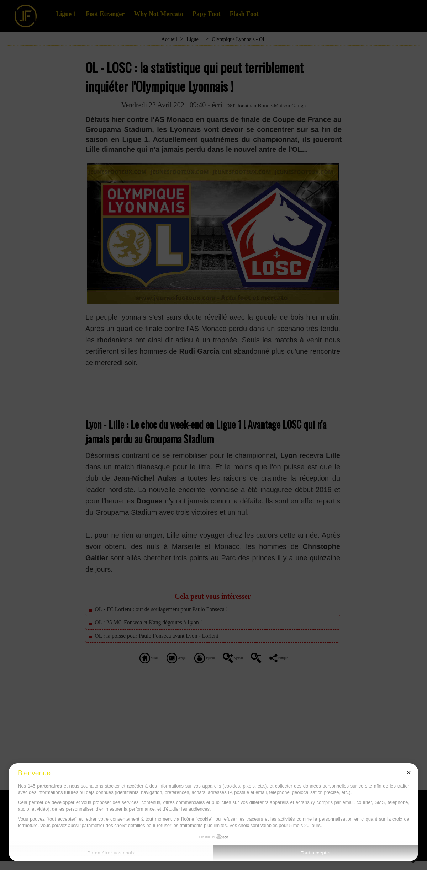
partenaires (49, 786)
